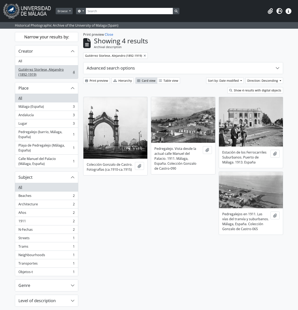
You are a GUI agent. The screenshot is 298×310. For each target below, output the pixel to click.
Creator (25, 51)
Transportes (46, 264)
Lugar (46, 124)
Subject (25, 177)
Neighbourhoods (46, 255)
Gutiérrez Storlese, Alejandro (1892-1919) (46, 72)
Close (109, 34)
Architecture (46, 205)
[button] (270, 11)
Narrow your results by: (46, 37)
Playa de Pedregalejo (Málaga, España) (46, 148)
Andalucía (46, 115)
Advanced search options (111, 68)
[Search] (129, 11)
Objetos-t (46, 272)
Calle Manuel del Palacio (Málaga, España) (46, 161)
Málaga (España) (46, 107)
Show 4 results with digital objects (255, 90)
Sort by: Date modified (224, 81)
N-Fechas (46, 230)
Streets (46, 238)
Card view (146, 81)
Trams (46, 247)
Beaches (46, 196)
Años (46, 213)
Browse (63, 11)
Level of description (37, 300)
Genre (24, 285)
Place (23, 88)
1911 (46, 222)
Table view (168, 81)
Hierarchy (122, 81)
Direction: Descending (263, 81)
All (20, 61)
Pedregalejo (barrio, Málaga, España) (46, 134)
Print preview (96, 81)
